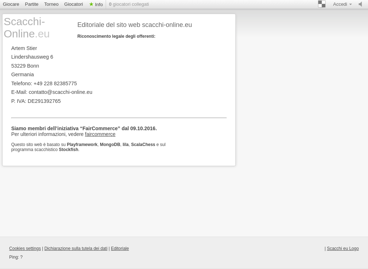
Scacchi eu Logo (343, 248)
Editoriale (120, 248)
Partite (32, 4)
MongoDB (110, 144)
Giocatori (73, 4)
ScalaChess (143, 144)
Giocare (11, 4)
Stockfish (68, 149)
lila (126, 144)
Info (98, 4)
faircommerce (100, 134)
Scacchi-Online (27, 27)
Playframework (82, 144)
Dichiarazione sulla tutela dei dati (75, 248)
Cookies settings (25, 248)
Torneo (51, 4)
